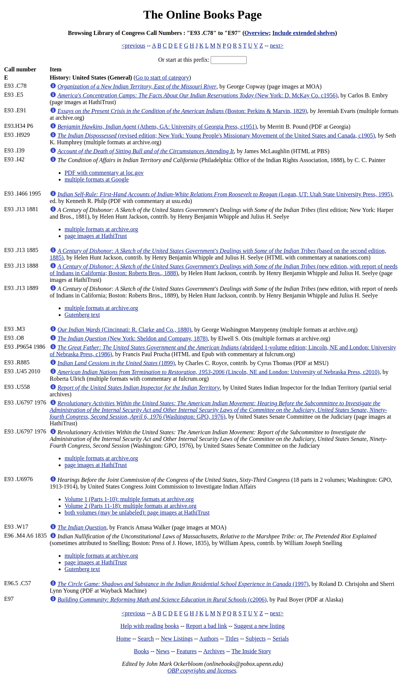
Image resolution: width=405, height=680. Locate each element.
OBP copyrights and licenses (201, 670)
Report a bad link (206, 626)
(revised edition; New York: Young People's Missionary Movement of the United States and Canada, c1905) (216, 135)
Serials (281, 638)
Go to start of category (162, 77)
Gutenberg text (82, 315)
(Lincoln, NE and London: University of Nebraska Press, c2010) (219, 372)
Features (186, 651)
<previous (133, 45)
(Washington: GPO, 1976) (218, 410)
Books (141, 651)
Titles (232, 638)
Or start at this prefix (183, 60)
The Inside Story (251, 651)
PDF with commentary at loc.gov (104, 173)
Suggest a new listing (259, 626)
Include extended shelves (303, 33)
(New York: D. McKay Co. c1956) (198, 95)
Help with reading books (149, 626)
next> (277, 45)
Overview (256, 33)
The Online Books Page (202, 14)
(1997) (183, 584)
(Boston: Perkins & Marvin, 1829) (182, 111)
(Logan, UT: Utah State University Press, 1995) (225, 194)
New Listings (177, 638)
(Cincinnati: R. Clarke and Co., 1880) (124, 329)
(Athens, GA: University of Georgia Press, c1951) (157, 126)
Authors (208, 638)
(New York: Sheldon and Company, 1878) (133, 338)
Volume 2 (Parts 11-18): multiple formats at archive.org (131, 506)
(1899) (116, 363)
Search (146, 638)
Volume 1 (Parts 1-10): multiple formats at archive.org (129, 499)
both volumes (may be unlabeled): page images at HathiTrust (137, 512)
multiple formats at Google (97, 179)
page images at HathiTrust (96, 236)
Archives (214, 651)
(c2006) (162, 599)
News (162, 651)
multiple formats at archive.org (101, 229)
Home (123, 638)
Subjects (256, 638)
